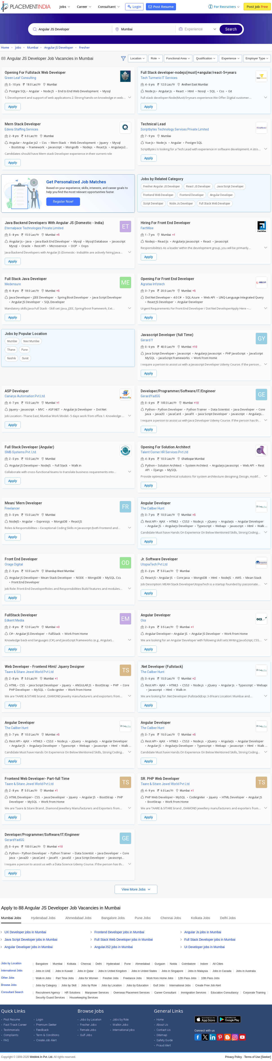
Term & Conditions (47, 1034)
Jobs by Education (137, 985)
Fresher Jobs (110, 978)
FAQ (6, 1040)
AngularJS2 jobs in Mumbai (113, 947)
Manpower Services (97, 992)
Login (134, 6)
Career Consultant (165, 992)
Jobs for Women (88, 978)
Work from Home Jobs (159, 978)
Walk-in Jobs (43, 978)
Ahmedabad (142, 963)
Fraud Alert (163, 1045)
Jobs (64, 6)
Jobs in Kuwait (64, 970)
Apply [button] (12, 106)
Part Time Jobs (65, 978)
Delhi (99, 963)
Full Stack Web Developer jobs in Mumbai (123, 939)
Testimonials (12, 1029)
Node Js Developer (181, 203)
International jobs (124, 1029)
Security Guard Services (50, 997)
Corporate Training (254, 992)
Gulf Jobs (159, 985)
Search (231, 29)
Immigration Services (193, 992)
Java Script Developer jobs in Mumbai (30, 939)
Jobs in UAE (43, 970)
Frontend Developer (192, 195)
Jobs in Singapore (172, 970)
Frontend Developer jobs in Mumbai (119, 932)
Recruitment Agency (48, 992)
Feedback (42, 1029)
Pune (24, 349)
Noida (173, 963)
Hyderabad (113, 963)
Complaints (11, 1034)
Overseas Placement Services (132, 992)
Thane (11, 349)
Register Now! (63, 202)
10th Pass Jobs (210, 978)
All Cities (218, 963)
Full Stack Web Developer (214, 203)
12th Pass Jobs (187, 978)
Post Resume (161, 6)
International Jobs (180, 985)
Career (84, 6)
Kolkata (71, 963)
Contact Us (163, 1029)
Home (160, 1019)
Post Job (257, 6)
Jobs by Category (46, 985)
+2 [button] (194, 678)
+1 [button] (173, 234)
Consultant (109, 6)
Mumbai (12, 341)
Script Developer (153, 203)
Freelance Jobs (132, 978)
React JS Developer (198, 186)
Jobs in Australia (246, 970)
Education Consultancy (225, 992)
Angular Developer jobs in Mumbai (28, 947)
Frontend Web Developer (158, 195)
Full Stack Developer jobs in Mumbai (209, 939)
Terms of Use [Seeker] (257, 1056)
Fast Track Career (15, 1024)
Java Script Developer (230, 186)
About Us (162, 1024)
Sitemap (161, 1034)
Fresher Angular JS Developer (161, 186)
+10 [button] (194, 346)
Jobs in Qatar (85, 970)
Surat (25, 358)
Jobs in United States (144, 970)
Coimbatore (189, 963)
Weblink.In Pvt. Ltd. (41, 1056)
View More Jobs (134, 889)
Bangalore (42, 963)
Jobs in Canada (222, 970)
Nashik (11, 358)
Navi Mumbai (31, 341)
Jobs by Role (89, 985)
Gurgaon (160, 963)
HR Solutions (72, 992)
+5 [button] (58, 234)
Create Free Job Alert (208, 985)
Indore (204, 963)
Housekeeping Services (83, 997)
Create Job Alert (46, 1040)
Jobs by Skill (68, 985)
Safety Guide (164, 1040)
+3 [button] (58, 626)
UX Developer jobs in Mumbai (25, 932)
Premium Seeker (46, 1024)
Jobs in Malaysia (198, 970)
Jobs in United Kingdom (112, 970)
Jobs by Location (111, 985)
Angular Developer (221, 195)
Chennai (86, 963)
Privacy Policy (233, 1056)
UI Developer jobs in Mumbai (204, 947)
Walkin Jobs (120, 1024)
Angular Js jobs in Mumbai (202, 932)
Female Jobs (88, 1029)
